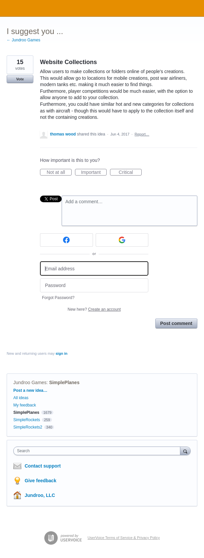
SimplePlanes (64, 382)
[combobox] (98, 451)
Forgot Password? (58, 297)
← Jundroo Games (23, 40)
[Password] (94, 285)
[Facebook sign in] (66, 240)
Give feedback (40, 480)
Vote (20, 79)
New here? (94, 309)
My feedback (24, 405)
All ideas (20, 397)
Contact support (43, 466)
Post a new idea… (30, 390)
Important (94, 173)
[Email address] (94, 268)
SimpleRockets (26, 419)
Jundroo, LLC (40, 495)
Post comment (176, 323)
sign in (61, 353)
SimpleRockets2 (27, 427)
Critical (130, 173)
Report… (142, 134)
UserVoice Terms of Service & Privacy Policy (124, 538)
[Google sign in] (122, 240)
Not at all (59, 173)
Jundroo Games (30, 382)
